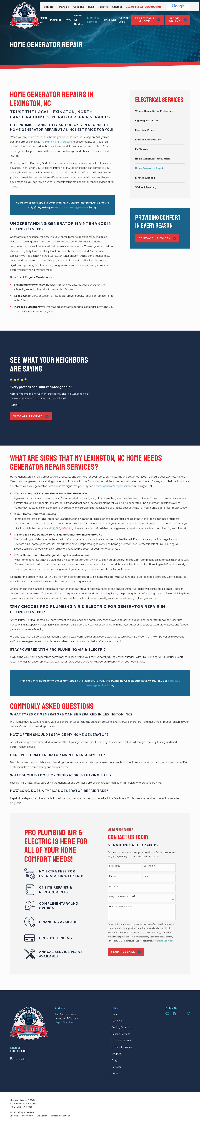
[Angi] (181, 996)
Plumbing (117, 1003)
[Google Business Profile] (167, 996)
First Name (118, 848)
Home (115, 996)
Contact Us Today (157, 238)
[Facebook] (174, 996)
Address (117, 868)
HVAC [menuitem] (68, 19)
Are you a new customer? (126, 879)
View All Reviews (27, 407)
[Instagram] (188, 996)
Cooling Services (121, 1010)
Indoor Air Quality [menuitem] (78, 19)
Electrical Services (122, 1029)
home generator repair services (114, 468)
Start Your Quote (147, 20)
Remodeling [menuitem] (109, 19)
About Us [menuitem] (43, 19)
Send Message (130, 934)
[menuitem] (160, 111)
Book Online (178, 20)
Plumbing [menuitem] (55, 19)
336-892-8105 (153, 6)
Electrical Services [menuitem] (93, 19)
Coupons (78, 6)
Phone (116, 858)
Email (150, 858)
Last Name (153, 848)
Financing (63, 6)
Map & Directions (64, 1005)
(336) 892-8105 (61, 510)
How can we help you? (124, 889)
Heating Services (121, 1016)
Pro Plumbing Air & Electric (56, 141)
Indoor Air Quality (121, 1023)
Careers (48, 6)
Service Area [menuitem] (123, 19)
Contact (117, 6)
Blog (91, 6)
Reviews (103, 6)
